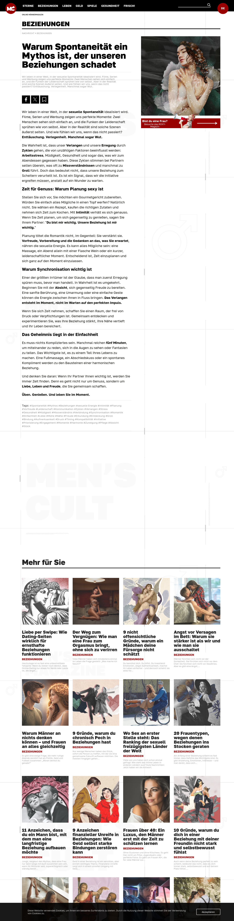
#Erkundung (81, 417)
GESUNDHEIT (110, 5)
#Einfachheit (29, 417)
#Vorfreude (28, 410)
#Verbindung (80, 413)
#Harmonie (76, 423)
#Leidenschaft (44, 410)
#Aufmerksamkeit (44, 420)
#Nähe (59, 417)
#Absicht (113, 423)
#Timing (69, 420)
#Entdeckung (97, 417)
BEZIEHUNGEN (48, 5)
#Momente (63, 423)
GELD (79, 5)
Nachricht (28, 34)
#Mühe (50, 417)
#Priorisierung (30, 423)
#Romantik (116, 413)
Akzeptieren (208, 912)
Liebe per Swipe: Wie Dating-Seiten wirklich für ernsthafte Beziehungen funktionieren (44, 892)
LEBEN (66, 5)
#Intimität (103, 406)
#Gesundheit (29, 413)
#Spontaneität (38, 406)
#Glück (26, 427)
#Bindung (27, 420)
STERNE (27, 5)
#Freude (68, 417)
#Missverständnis (62, 413)
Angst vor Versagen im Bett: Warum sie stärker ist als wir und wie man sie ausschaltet (197, 890)
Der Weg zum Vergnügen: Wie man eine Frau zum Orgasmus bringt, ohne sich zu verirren (95, 890)
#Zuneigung (91, 423)
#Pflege (103, 423)
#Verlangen (91, 410)
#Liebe (42, 417)
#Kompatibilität (84, 420)
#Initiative (100, 420)
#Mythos (52, 406)
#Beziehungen (66, 406)
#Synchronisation (99, 413)
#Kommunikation (63, 410)
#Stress (103, 410)
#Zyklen (79, 410)
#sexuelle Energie (86, 406)
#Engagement (47, 423)
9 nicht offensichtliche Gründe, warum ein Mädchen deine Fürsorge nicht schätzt (143, 892)
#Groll (109, 417)
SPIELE (91, 5)
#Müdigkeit (44, 413)
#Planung (115, 406)
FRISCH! (129, 5)
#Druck (59, 420)
